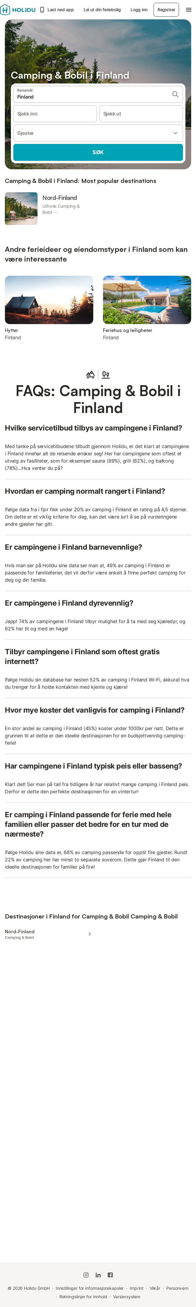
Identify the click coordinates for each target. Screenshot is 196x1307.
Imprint (136, 1288)
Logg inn (139, 9)
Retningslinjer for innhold (83, 1296)
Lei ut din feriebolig (102, 9)
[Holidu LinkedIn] (98, 1275)
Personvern (177, 1288)
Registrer (166, 9)
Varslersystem (126, 1296)
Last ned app (56, 10)
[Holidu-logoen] (17, 9)
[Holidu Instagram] (86, 1275)
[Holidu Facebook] (110, 1275)
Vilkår (155, 1288)
